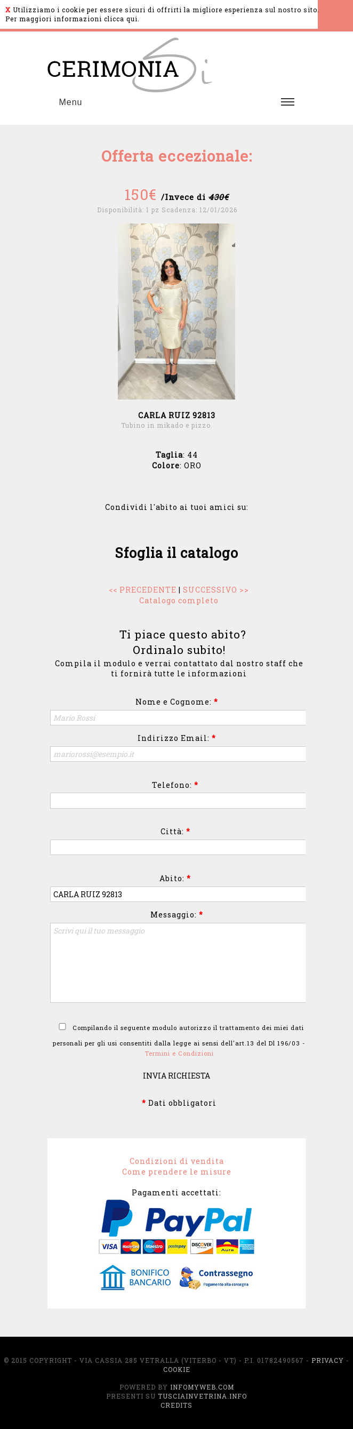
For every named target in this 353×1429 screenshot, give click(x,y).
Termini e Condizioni (179, 1053)
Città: (175, 831)
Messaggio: (176, 914)
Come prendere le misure (176, 1172)
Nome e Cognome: (176, 702)
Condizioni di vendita (177, 1161)
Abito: (175, 878)
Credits (176, 1405)
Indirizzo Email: (177, 738)
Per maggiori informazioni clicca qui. (72, 18)
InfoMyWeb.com (202, 1387)
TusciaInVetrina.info (202, 1396)
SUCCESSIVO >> (216, 590)
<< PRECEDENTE (142, 590)
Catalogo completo (179, 600)
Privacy (327, 1360)
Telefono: (175, 785)
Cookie (176, 1369)
